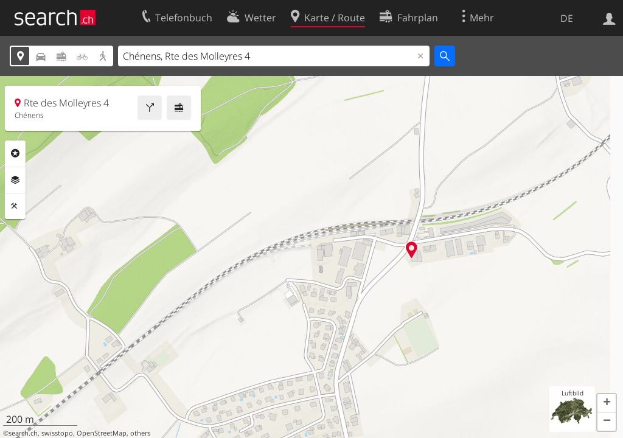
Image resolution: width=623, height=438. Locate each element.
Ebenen (15, 180)
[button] (606, 403)
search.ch (23, 433)
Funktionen (15, 206)
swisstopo (57, 433)
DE (566, 18)
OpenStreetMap (102, 433)
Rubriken (15, 153)
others (140, 433)
